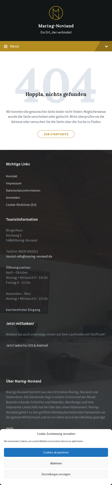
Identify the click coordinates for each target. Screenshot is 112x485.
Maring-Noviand (56, 26)
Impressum (13, 183)
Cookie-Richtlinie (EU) (21, 205)
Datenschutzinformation (23, 190)
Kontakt (11, 176)
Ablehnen (56, 463)
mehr (10, 428)
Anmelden (13, 197)
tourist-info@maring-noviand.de (29, 256)
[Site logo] (56, 18)
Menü (56, 46)
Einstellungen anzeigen (56, 474)
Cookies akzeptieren (56, 452)
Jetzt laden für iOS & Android (27, 345)
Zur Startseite (56, 134)
